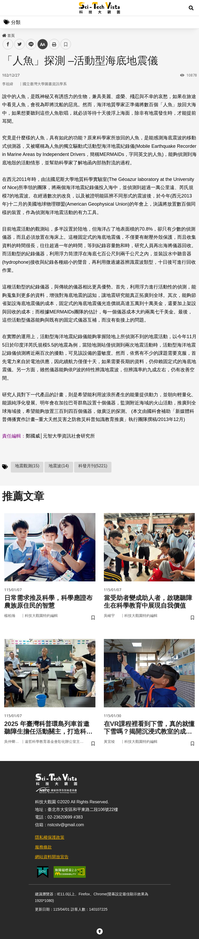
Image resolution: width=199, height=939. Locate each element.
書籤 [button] (65, 44)
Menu (8, 8)
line (29, 44)
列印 (54, 44)
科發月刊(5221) (92, 466)
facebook (8, 44)
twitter (19, 44)
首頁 (8, 35)
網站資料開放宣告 (52, 857)
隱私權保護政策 (49, 837)
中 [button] (42, 44)
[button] (191, 8)
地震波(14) (59, 466)
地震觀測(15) (27, 466)
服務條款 (43, 847)
